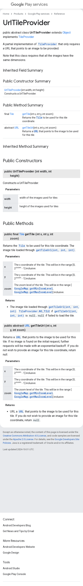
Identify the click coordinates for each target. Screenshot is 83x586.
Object (67, 32)
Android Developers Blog (17, 525)
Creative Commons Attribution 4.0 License (24, 435)
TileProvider (26, 37)
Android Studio (11, 568)
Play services (29, 4)
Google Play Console (14, 574)
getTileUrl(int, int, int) (55, 250)
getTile (26, 114)
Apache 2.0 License (23, 439)
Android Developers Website (19, 546)
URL (16, 127)
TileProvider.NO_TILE (34, 311)
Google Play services (38, 13)
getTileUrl (27, 127)
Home (6, 13)
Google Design (11, 552)
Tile (12, 114)
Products (18, 13)
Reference (59, 13)
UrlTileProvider (12, 90)
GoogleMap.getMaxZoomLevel (33, 292)
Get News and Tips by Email (18, 531)
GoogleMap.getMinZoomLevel (33, 288)
